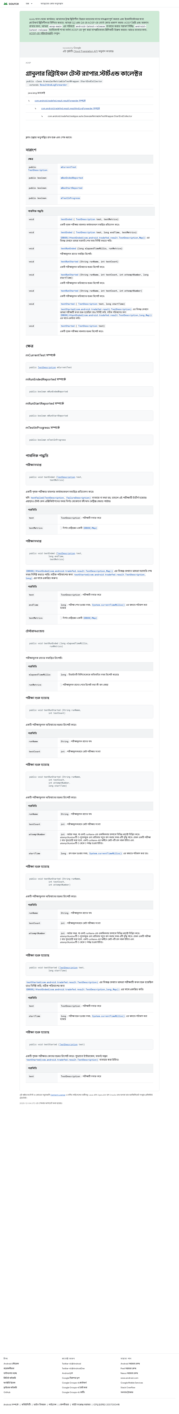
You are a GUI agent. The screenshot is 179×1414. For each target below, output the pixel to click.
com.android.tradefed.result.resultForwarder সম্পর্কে (60, 100)
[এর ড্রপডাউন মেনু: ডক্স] (33, 3)
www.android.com (129, 1378)
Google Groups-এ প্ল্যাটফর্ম (74, 1382)
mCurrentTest (68, 167)
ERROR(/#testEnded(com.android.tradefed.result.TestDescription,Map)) (103, 237)
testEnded (66, 219)
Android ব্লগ (67, 1373)
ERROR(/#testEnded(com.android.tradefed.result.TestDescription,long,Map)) (106, 315)
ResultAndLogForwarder (53, 84)
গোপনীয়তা (64, 1404)
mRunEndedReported (72, 177)
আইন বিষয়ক (40, 1404)
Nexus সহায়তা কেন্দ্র (129, 1373)
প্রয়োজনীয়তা (9, 1368)
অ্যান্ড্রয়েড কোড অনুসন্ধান (52, 3)
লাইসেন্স (52, 1404)
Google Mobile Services (132, 1382)
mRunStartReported (71, 188)
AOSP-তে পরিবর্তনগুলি (41, 33)
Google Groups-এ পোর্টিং (73, 1392)
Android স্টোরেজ (11, 1363)
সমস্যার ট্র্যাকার (127, 1392)
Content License (58, 1095)
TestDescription (37, 170)
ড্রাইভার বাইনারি (10, 1387)
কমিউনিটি (26, 1404)
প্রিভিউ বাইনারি (10, 1378)
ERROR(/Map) (90, 528)
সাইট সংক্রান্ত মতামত (81, 1404)
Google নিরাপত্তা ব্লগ (70, 1378)
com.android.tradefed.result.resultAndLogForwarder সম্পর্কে (70, 108)
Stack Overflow (128, 1387)
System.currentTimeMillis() (108, 604)
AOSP (28, 63)
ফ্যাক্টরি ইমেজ (9, 1382)
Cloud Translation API (86, 51)
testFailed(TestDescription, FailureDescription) (61, 497)
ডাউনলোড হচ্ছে (10, 1373)
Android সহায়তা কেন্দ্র (130, 1363)
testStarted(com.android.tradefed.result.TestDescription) (96, 309)
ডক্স (27, 3)
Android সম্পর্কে (11, 1404)
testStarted (68, 303)
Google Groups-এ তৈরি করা (74, 1387)
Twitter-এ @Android (71, 1363)
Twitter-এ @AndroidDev (73, 1368)
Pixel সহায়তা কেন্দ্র (128, 1368)
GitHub (7, 1392)
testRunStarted (69, 261)
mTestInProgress (70, 198)
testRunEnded (68, 248)
